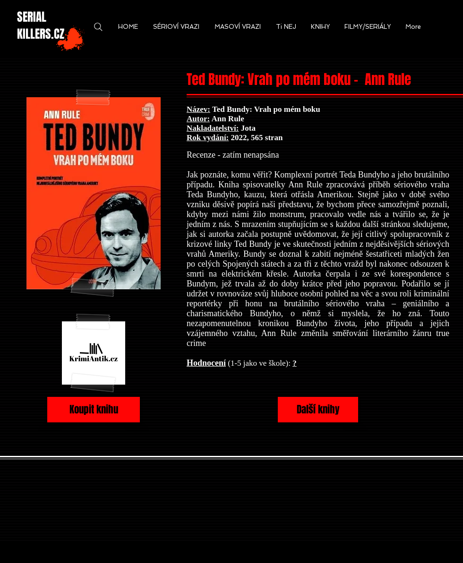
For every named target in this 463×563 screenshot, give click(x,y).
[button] (128, 27)
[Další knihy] (318, 409)
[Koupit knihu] (93, 409)
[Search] (98, 27)
